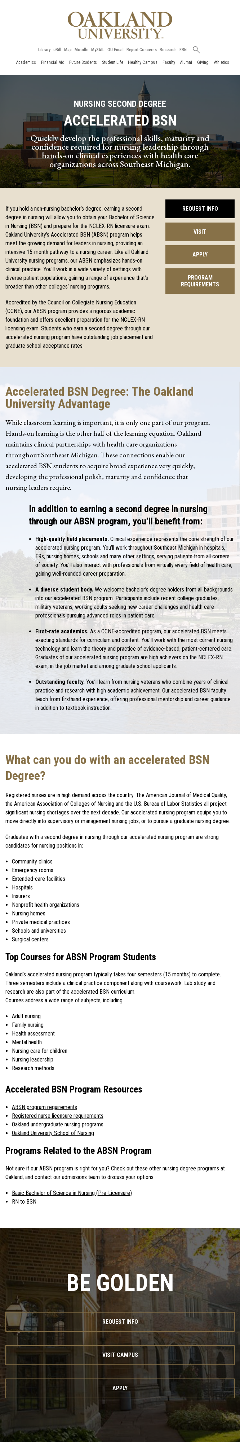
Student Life (112, 62)
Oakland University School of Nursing (53, 1133)
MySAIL (98, 49)
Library (44, 49)
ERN (183, 49)
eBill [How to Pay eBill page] (57, 49)
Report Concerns (141, 49)
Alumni (186, 62)
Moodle (81, 49)
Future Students (83, 62)
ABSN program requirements (44, 1107)
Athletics (221, 62)
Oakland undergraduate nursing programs (57, 1124)
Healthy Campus (142, 62)
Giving (203, 62)
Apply (200, 254)
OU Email (115, 49)
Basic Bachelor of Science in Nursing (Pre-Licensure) (72, 1193)
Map (68, 49)
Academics (26, 62)
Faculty (169, 62)
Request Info (200, 208)
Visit (200, 231)
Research (168, 49)
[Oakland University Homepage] (120, 25)
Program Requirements (200, 281)
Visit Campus (120, 1354)
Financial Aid (53, 62)
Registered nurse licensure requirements (57, 1115)
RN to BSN (24, 1201)
